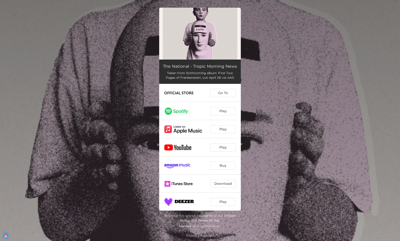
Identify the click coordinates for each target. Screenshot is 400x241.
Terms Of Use (208, 220)
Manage (185, 226)
